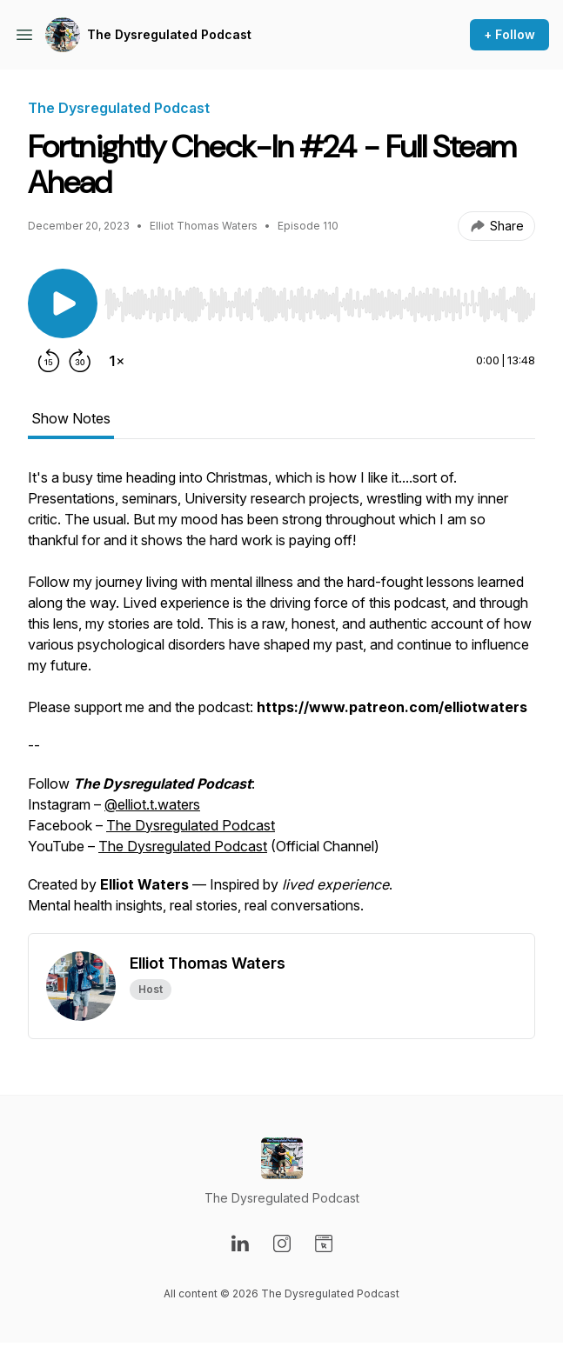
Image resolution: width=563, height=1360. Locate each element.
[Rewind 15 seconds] (49, 361)
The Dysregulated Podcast (169, 34)
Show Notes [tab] (71, 418)
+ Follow (509, 34)
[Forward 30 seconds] (80, 361)
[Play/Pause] (62, 303)
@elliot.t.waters (152, 804)
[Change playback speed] (116, 361)
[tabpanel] (281, 700)
